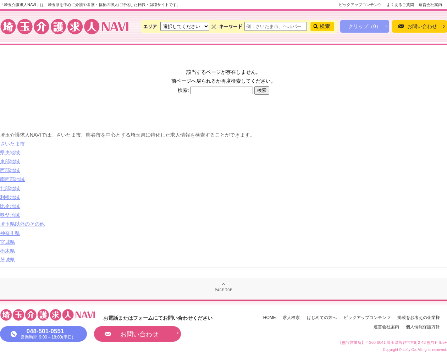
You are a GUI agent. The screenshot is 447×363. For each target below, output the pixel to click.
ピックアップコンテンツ (360, 4)
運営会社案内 (430, 4)
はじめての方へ (322, 317)
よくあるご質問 (400, 4)
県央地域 (10, 152)
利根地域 (10, 197)
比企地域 (10, 206)
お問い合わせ (422, 26)
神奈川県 (10, 233)
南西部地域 (12, 179)
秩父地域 (10, 215)
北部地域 (10, 188)
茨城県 (7, 260)
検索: (183, 90)
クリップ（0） (364, 26)
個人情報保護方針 (423, 326)
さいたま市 (12, 144)
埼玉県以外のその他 (22, 224)
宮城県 (7, 242)
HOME (269, 317)
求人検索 (291, 317)
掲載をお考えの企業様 (418, 317)
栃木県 (7, 251)
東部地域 (10, 161)
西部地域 (10, 170)
